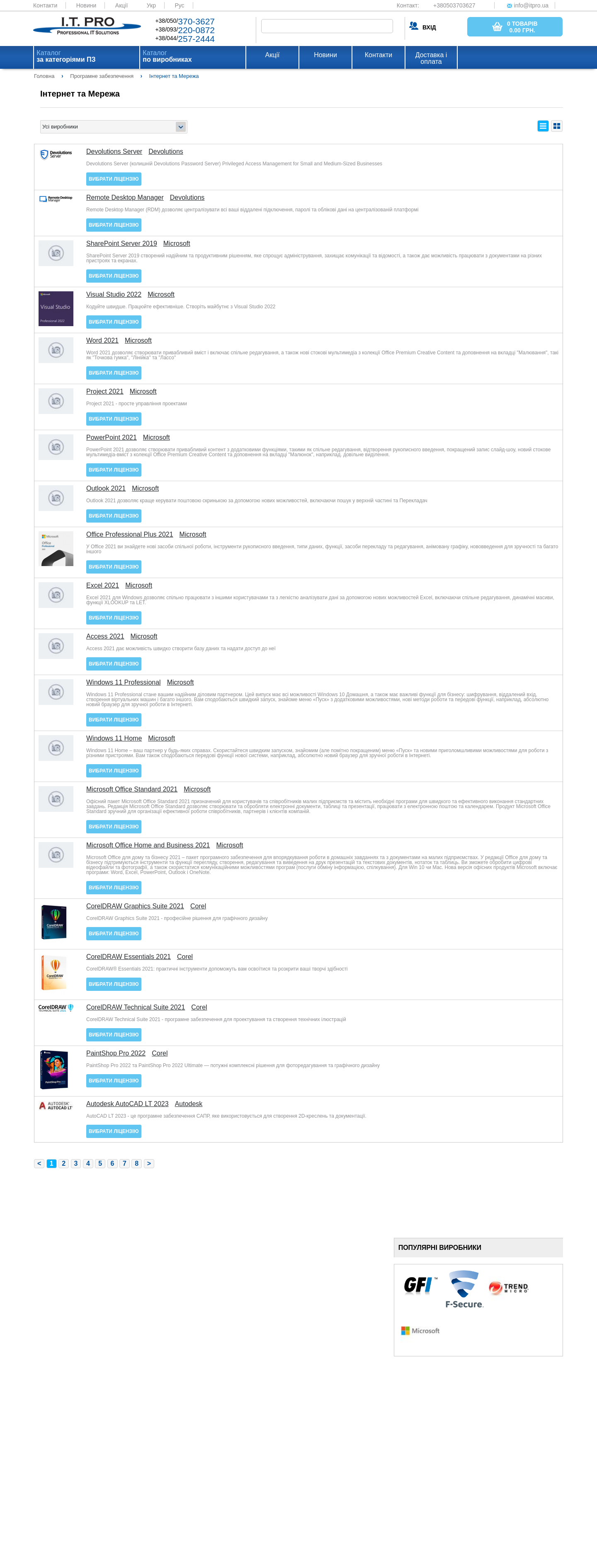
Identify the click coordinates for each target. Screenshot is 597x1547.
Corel (198, 906)
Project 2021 (105, 391)
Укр (151, 5)
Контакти (45, 5)
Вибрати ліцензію (114, 179)
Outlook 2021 (106, 488)
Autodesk (189, 1104)
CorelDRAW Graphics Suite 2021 (135, 906)
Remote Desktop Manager (125, 197)
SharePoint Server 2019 (121, 243)
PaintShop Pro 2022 (116, 1053)
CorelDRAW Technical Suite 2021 (135, 1007)
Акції (121, 5)
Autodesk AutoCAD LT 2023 (127, 1104)
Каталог (65, 56)
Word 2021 (102, 340)
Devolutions (165, 151)
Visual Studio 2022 (113, 294)
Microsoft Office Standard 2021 (131, 789)
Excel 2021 (102, 585)
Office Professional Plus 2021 (129, 534)
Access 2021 (105, 636)
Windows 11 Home (114, 738)
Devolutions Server (114, 151)
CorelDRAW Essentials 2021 (128, 957)
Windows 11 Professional (123, 682)
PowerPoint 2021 (111, 437)
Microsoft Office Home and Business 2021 (148, 845)
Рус (179, 5)
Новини (86, 5)
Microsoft (176, 243)
